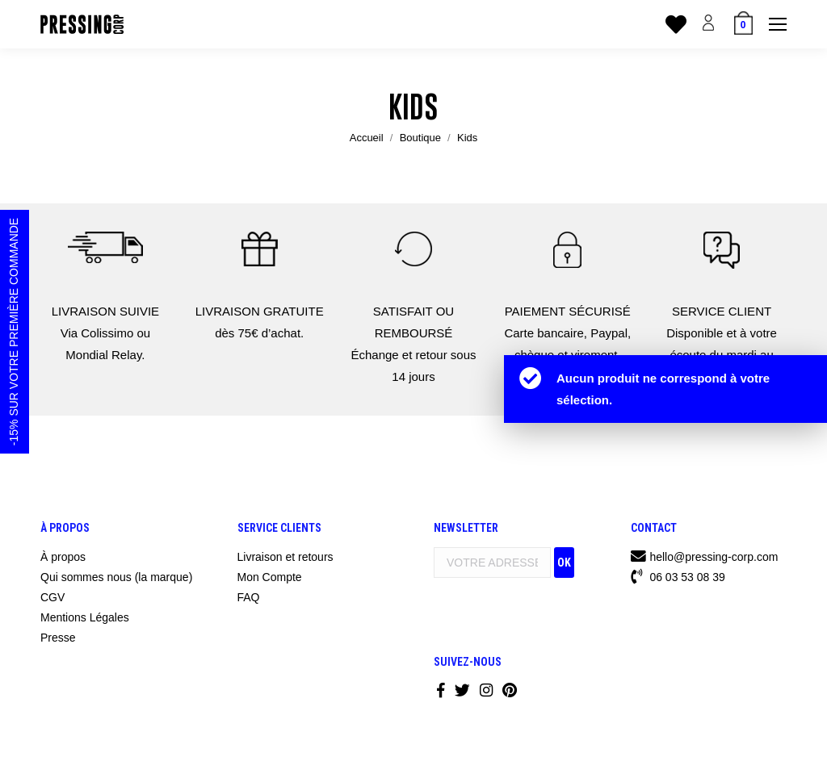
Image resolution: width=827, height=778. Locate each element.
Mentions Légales (84, 617)
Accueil (367, 138)
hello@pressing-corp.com (713, 556)
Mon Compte (269, 577)
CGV (52, 597)
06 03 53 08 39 (678, 577)
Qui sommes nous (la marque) (116, 577)
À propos (63, 556)
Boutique (420, 138)
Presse (58, 637)
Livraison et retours (285, 556)
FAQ (248, 597)
